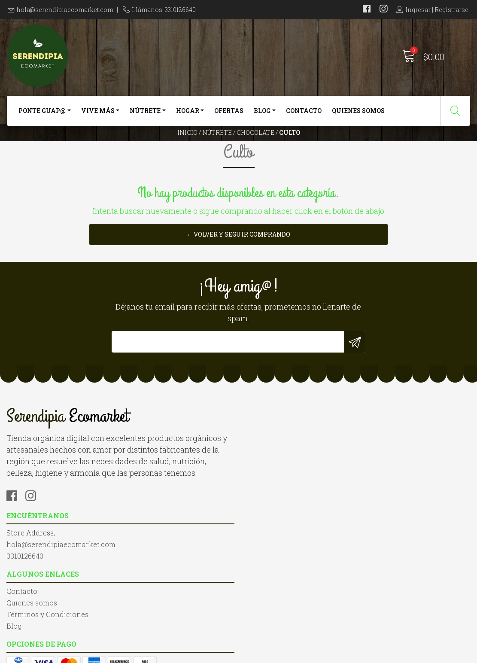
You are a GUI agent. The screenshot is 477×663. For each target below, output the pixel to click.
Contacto (304, 115)
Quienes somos (358, 115)
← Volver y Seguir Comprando (239, 283)
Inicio (187, 148)
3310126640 (144, 523)
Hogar (187, 115)
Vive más (98, 115)
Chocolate (255, 148)
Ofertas (228, 115)
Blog (262, 115)
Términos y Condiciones (286, 513)
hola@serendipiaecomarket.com (65, 10)
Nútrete (145, 115)
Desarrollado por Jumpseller (330, 654)
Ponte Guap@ (42, 115)
